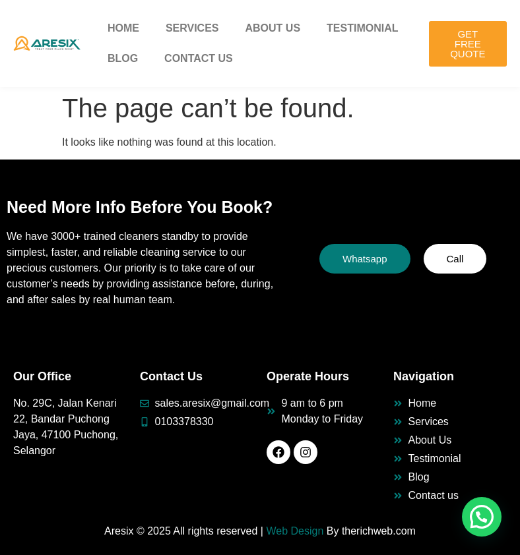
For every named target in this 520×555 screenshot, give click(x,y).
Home (123, 28)
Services (192, 28)
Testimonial (362, 28)
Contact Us (198, 58)
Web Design (294, 531)
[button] (482, 517)
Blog (123, 58)
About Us (273, 28)
